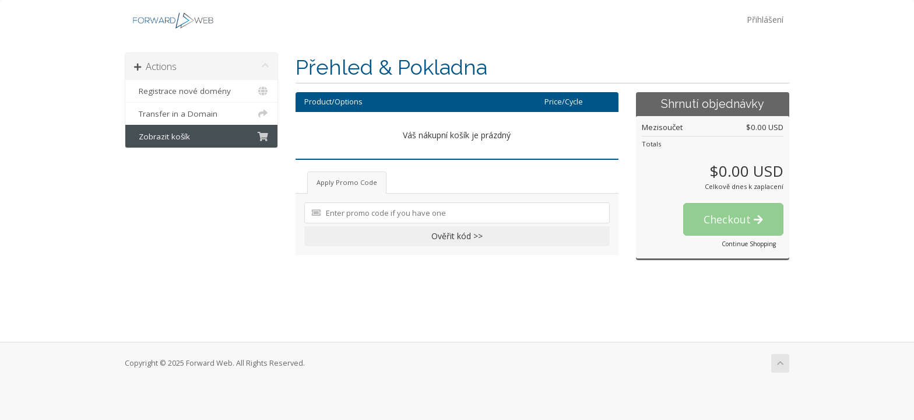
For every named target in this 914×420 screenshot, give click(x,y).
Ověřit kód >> (457, 236)
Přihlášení (765, 19)
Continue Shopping (749, 244)
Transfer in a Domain (201, 114)
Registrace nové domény (201, 91)
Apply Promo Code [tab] (347, 182)
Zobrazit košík (201, 137)
